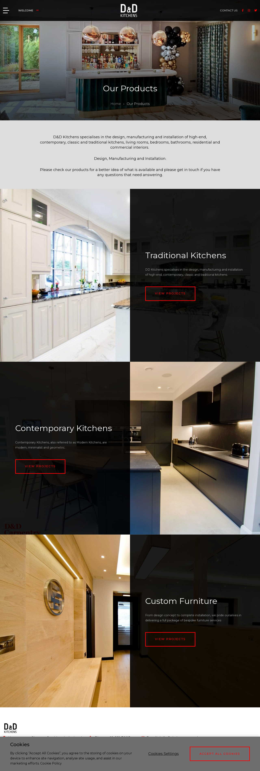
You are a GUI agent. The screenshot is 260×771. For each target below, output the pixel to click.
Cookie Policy (51, 763)
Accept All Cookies (219, 754)
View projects (170, 293)
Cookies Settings (163, 753)
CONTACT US (229, 10)
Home (115, 104)
